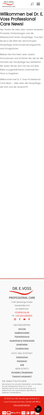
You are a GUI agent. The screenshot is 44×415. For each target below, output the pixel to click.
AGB (22, 365)
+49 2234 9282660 (24, 315)
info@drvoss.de (22, 312)
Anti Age (22, 328)
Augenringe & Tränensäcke (22, 340)
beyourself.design (22, 405)
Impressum (22, 361)
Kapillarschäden (22, 332)
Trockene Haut (22, 348)
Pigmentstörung (22, 336)
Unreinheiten (22, 344)
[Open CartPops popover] (38, 409)
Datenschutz (22, 357)
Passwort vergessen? (22, 376)
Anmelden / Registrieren (22, 372)
